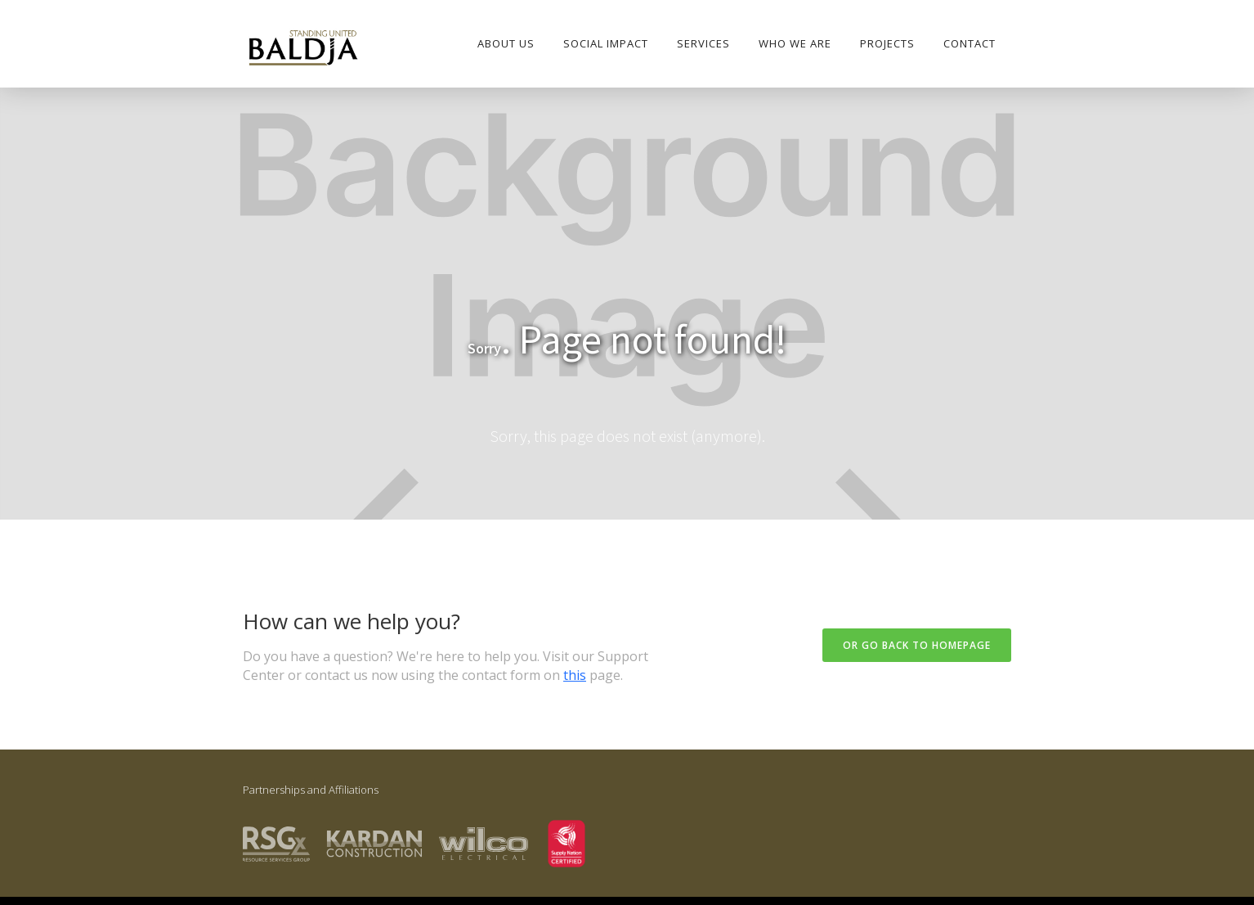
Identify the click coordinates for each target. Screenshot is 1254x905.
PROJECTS (887, 43)
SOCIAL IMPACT (605, 43)
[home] (303, 49)
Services (703, 43)
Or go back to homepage (917, 645)
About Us (506, 43)
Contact (969, 43)
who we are (795, 43)
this (574, 675)
